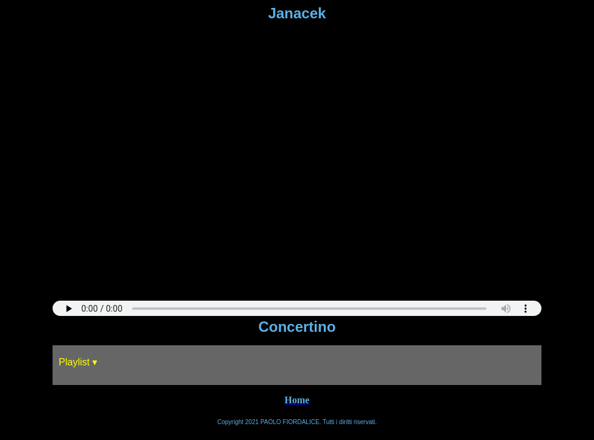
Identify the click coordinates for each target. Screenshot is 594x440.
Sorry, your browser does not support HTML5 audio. (297, 308)
